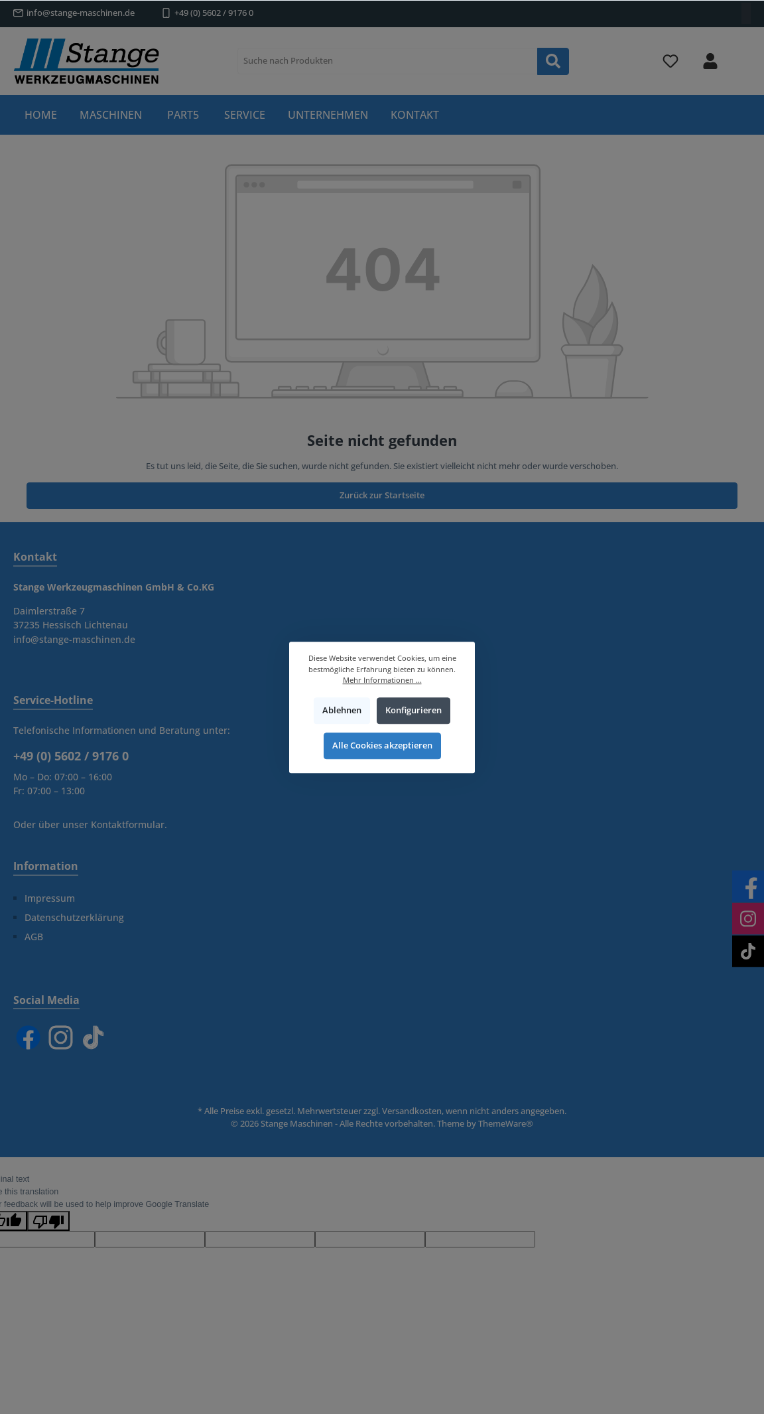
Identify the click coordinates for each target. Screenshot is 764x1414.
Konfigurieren (413, 710)
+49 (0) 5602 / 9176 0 (213, 13)
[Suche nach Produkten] (387, 61)
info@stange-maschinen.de (81, 13)
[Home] (40, 115)
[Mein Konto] (710, 61)
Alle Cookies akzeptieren (382, 745)
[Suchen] (553, 61)
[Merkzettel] (670, 61)
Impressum (50, 898)
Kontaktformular (127, 824)
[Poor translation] (48, 1221)
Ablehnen (341, 710)
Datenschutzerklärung (74, 917)
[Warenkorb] (742, 54)
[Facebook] (28, 1037)
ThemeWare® (505, 1123)
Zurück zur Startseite (382, 495)
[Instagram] (61, 1037)
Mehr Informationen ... (382, 680)
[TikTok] (93, 1037)
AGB (34, 936)
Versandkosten (412, 1111)
